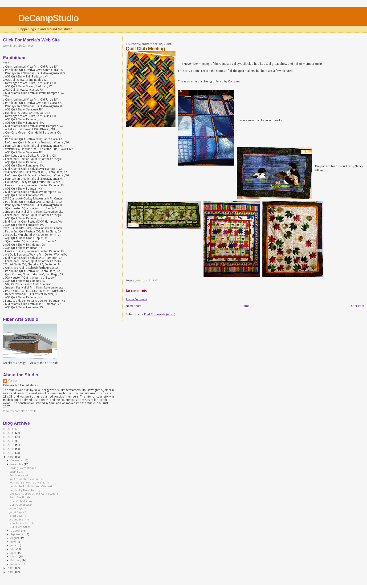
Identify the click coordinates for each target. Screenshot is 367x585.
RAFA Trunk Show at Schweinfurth (29, 482)
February (16, 560)
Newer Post (133, 306)
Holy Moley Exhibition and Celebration (32, 486)
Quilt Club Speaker (20, 504)
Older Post (357, 306)
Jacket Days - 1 (17, 515)
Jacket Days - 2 (17, 512)
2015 (10, 433)
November (17, 464)
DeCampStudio (48, 18)
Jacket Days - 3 (17, 508)
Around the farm (19, 519)
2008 (10, 568)
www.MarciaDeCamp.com (19, 45)
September (17, 534)
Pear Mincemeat (18, 475)
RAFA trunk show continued (26, 479)
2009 (10, 457)
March (14, 556)
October (15, 530)
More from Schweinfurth (23, 523)
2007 (10, 572)
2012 (10, 445)
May (13, 549)
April (13, 553)
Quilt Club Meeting (20, 501)
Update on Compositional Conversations (34, 493)
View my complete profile (20, 411)
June (13, 545)
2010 (10, 453)
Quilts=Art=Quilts (20, 526)
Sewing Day (16, 471)
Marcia (12, 380)
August (15, 538)
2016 (10, 429)
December (17, 460)
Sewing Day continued (22, 468)
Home (245, 306)
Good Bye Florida (19, 497)
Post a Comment (136, 299)
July (12, 541)
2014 (10, 437)
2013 (10, 441)
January (15, 564)
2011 (10, 449)
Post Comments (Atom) (159, 314)
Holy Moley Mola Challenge (25, 490)
